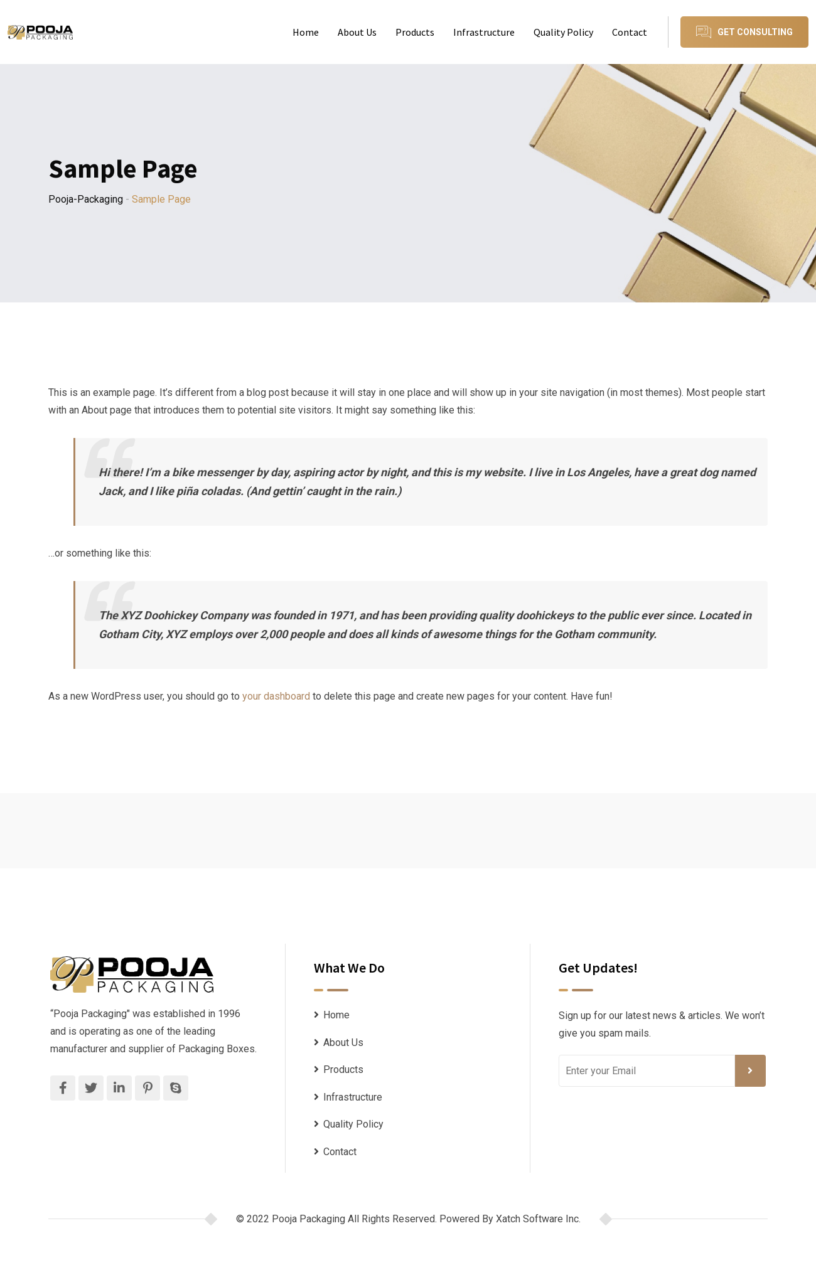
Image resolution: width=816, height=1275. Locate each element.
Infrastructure (484, 32)
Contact (629, 32)
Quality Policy (563, 32)
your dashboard (276, 696)
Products (414, 32)
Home (306, 32)
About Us (357, 32)
